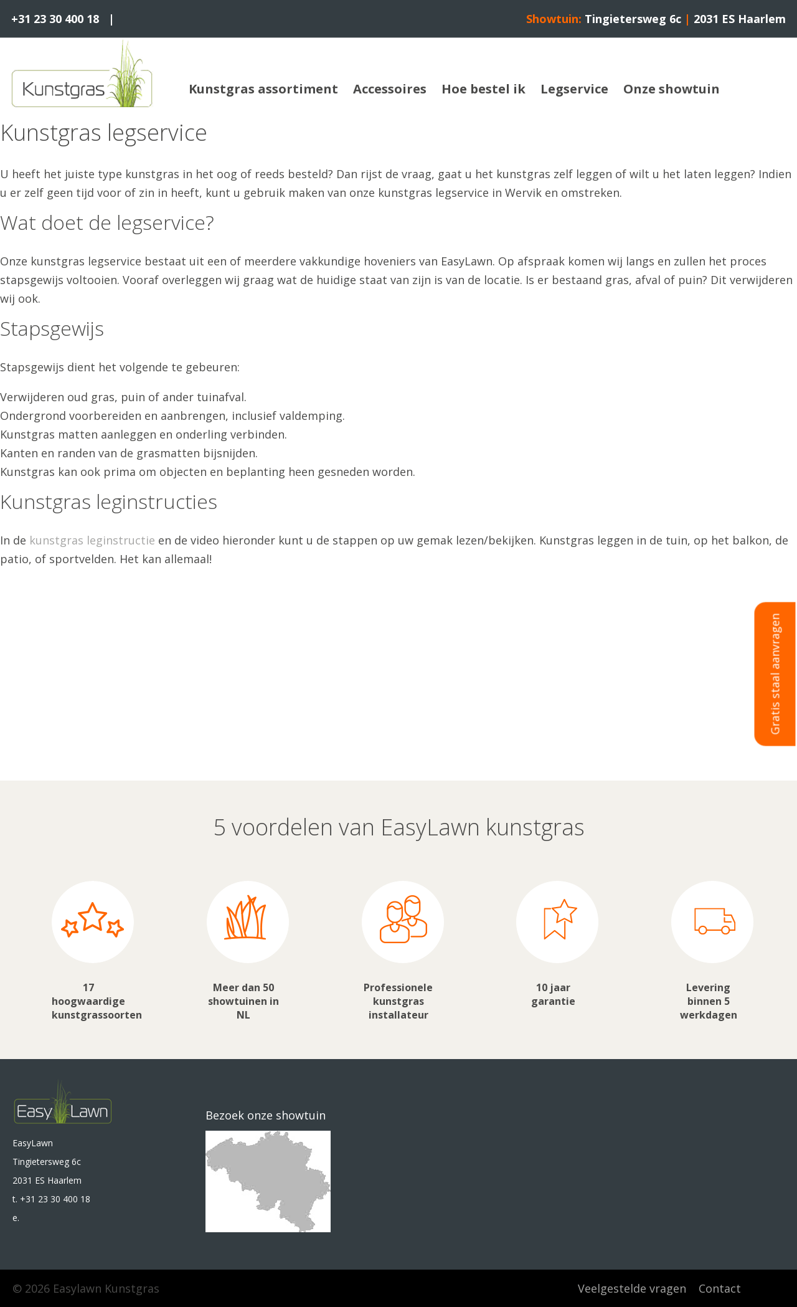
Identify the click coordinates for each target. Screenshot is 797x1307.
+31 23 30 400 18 (55, 18)
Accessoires (390, 88)
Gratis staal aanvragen (775, 674)
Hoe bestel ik (483, 88)
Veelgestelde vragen (632, 1288)
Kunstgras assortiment (263, 88)
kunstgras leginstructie (92, 540)
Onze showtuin (671, 88)
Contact (720, 1288)
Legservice (574, 88)
